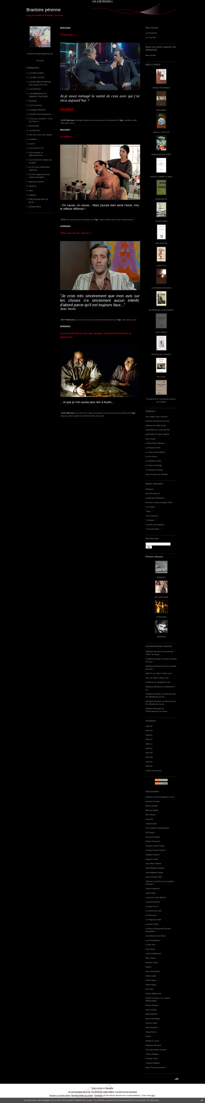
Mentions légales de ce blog (82, 1095)
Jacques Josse (152, 859)
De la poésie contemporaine (157, 828)
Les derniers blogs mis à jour (79, 1092)
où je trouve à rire (36, 148)
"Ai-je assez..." (68, 34)
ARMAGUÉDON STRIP (161, 154)
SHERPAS (161, 637)
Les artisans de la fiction (156, 936)
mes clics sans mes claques (40, 135)
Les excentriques (153, 940)
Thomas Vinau (152, 1058)
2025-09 (149, 753)
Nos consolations (153, 971)
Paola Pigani (151, 980)
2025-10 (149, 748)
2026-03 (149, 726)
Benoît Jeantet (152, 806)
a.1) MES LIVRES (36, 73)
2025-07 (149, 762)
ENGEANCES (161, 199)
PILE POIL (161, 377)
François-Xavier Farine (155, 846)
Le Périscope (151, 915)
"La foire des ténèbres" (155, 525)
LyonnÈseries (34, 130)
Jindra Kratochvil (153, 888)
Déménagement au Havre (156, 711)
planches (32, 186)
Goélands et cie (163, 682)
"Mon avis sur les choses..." (76, 233)
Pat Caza (149, 989)
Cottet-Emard (151, 824)
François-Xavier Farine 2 (156, 850)
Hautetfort (109, 1088)
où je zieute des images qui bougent (88, 413)
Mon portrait (151, 55)
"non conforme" (152, 516)
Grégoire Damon (153, 855)
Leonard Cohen (152, 924)
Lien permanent (97, 120)
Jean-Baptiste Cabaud (155, 868)
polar (31, 190)
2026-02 (149, 730)
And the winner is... (154, 493)
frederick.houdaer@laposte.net (40, 54)
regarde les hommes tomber (84, 416)
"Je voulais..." (151, 507)
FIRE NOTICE (161, 243)
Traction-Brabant (153, 1063)
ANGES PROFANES (161, 88)
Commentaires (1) (86, 220)
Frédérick (149, 682)
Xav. (147, 678)
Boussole (33, 101)
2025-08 (149, 757)
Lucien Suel (150, 945)
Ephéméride (34, 126)
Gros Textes (151, 439)
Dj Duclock (150, 832)
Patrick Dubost (152, 1005)
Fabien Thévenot (153, 841)
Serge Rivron (151, 1032)
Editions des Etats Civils (156, 425)
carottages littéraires (37, 110)
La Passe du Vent (153, 448)
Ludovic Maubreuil (153, 953)
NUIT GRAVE (161, 332)
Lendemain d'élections (155, 498)
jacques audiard (67, 416)
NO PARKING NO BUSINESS (161, 310)
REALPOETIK (151, 1014)
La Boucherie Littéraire (155, 443)
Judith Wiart (151, 893)
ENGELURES (161, 221)
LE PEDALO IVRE (153, 461)
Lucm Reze (150, 949)
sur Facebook (151, 33)
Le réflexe (65, 136)
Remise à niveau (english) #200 (159, 502)
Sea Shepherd (152, 1027)
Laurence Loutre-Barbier (156, 897)
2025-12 (149, 739)
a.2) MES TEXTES (37, 77)
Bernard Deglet (152, 810)
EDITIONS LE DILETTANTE (157, 434)
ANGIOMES (161, 110)
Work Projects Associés (155, 1067)
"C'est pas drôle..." (153, 529)
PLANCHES (161, 617)
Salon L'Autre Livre (164, 673)
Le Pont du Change (154, 465)
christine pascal (127, 220)
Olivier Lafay (151, 976)
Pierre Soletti (151, 1010)
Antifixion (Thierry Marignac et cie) (160, 797)
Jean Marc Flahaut (153, 863)
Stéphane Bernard (153, 651)
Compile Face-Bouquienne (40, 114)
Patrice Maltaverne (153, 993)
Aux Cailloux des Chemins (157, 417)
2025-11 (149, 744)
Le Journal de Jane (154, 911)
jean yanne (65, 123)
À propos (40, 60)
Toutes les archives (154, 770)
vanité (134, 120)
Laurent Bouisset (153, 902)
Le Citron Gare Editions (155, 452)
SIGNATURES (35, 207)
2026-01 (149, 735)
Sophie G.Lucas (152, 1041)
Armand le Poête (153, 801)
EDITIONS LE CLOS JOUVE (158, 430)
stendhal (128, 120)
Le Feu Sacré (151, 456)
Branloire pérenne (43, 9)
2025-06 (149, 766)
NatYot (148, 967)
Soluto (148, 1036)
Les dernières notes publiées (103, 1092)
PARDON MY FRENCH (161, 354)
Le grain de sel (152, 906)
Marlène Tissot (152, 962)
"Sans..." (149, 511)
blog (153, 1095)
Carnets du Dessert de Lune (157, 421)
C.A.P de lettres (35, 105)
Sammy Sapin (151, 1023)
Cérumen (149, 819)
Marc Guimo (151, 958)
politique (32, 195)
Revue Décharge (153, 1018)
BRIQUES (161, 577)
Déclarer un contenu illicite (59, 1095)
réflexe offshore (105, 220)
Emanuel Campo (153, 837)
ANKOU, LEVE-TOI (161, 132)
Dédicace (149, 489)
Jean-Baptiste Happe (154, 872)
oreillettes (33, 139)
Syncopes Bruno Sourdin (156, 1050)
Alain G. (149, 673)
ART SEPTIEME (161, 597)
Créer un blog (97, 1088)
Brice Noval (150, 815)
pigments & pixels (36, 182)
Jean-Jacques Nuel (154, 877)
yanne (72, 123)
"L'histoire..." (151, 520)
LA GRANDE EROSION (161, 288)
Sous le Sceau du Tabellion (157, 474)
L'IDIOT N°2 (161, 265)
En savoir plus (153, 1100)
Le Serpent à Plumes (154, 470)
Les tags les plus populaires (126, 1092)
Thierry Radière (152, 1054)
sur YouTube (151, 37)
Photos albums (154, 556)
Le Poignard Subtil (153, 919)
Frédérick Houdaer (153, 659)
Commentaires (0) (111, 120)
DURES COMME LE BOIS (161, 177)
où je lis (32, 144)
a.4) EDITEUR (35, 89)
